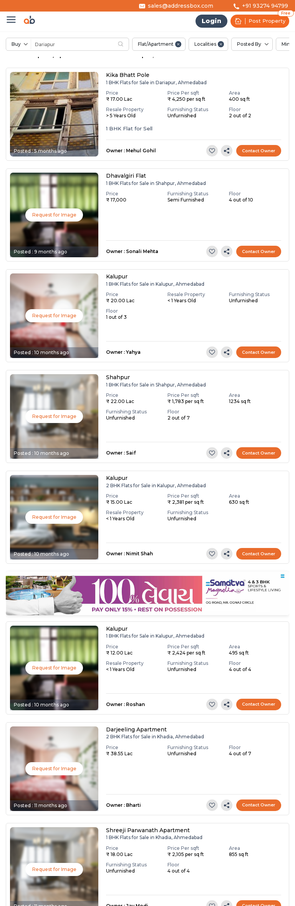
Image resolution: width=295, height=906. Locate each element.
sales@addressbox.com (180, 5)
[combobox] (90, 44)
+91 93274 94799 (265, 5)
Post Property (259, 21)
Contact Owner (258, 150)
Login (211, 21)
